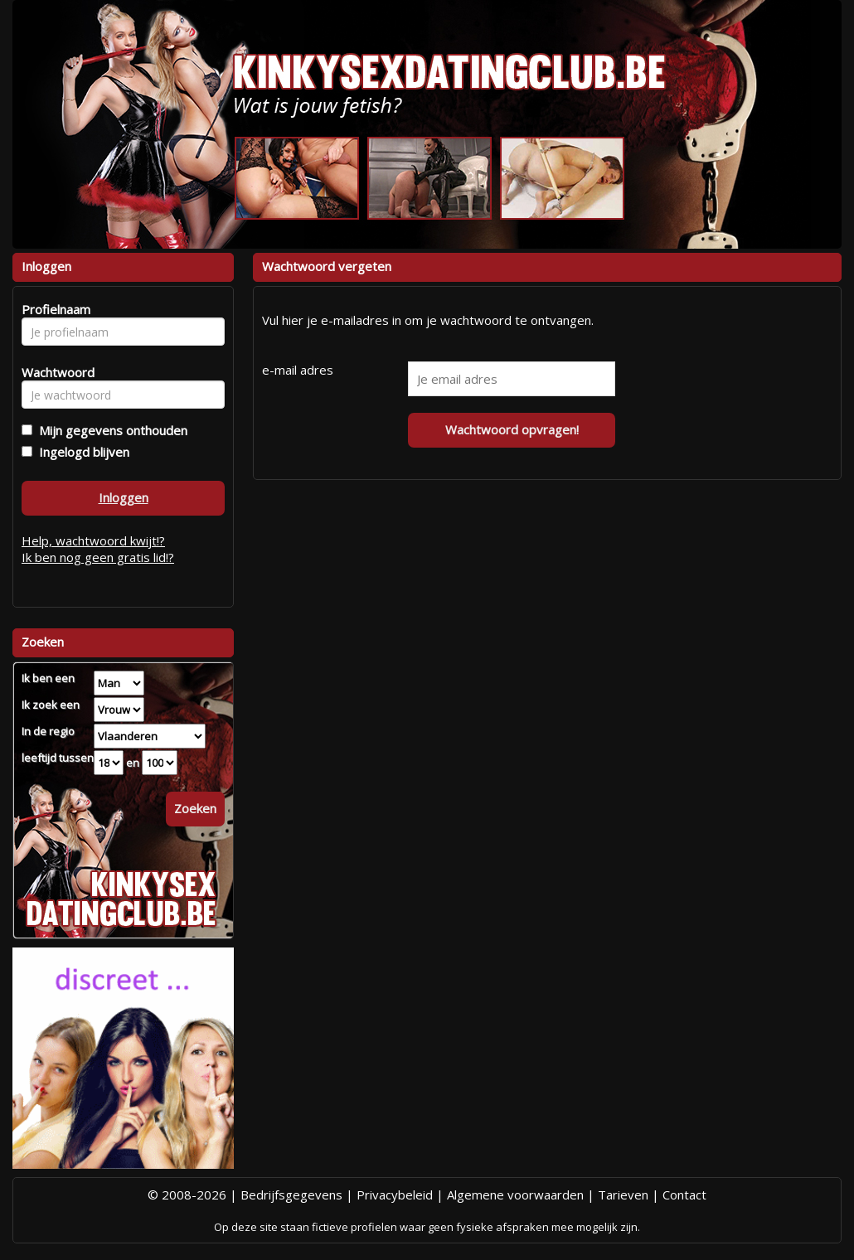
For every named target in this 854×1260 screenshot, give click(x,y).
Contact (684, 1194)
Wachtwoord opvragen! (512, 429)
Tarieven (623, 1194)
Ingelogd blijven (80, 451)
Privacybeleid (395, 1194)
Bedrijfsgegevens (291, 1194)
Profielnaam (53, 309)
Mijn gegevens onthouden (109, 430)
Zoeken (195, 808)
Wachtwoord (53, 372)
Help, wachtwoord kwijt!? (93, 540)
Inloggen (123, 497)
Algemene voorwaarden (515, 1194)
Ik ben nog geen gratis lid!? (98, 557)
